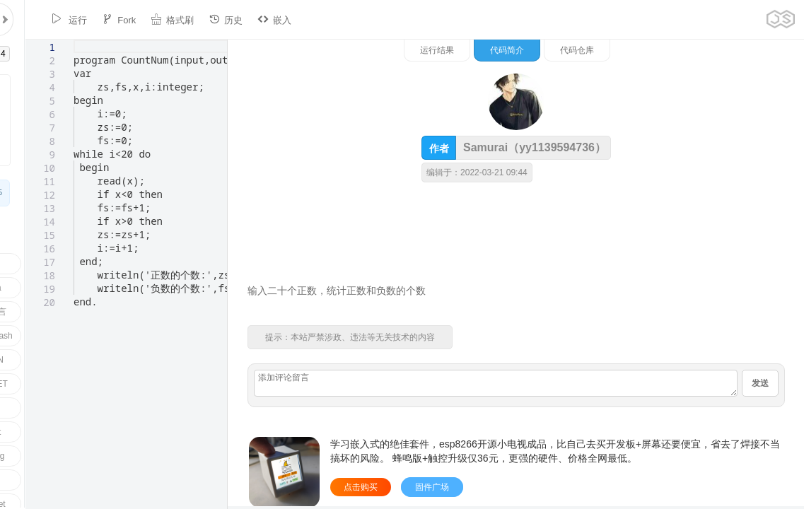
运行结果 (584, 50)
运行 (46, 19)
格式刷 (149, 19)
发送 (760, 383)
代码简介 (654, 50)
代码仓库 (724, 50)
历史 (203, 19)
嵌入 (252, 19)
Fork (96, 19)
